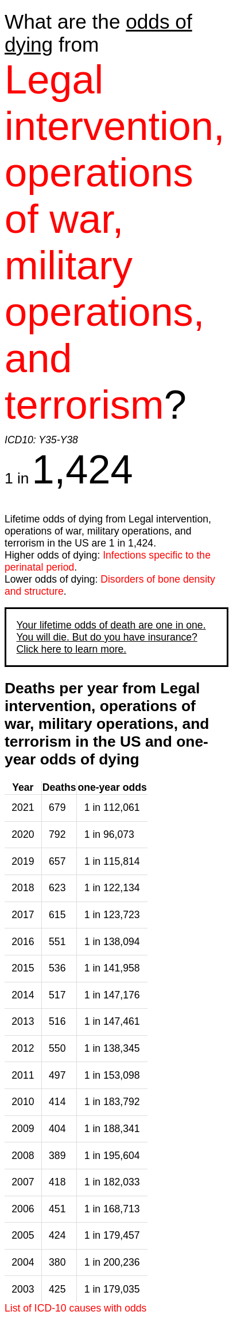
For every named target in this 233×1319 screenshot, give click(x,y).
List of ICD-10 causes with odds (75, 1308)
